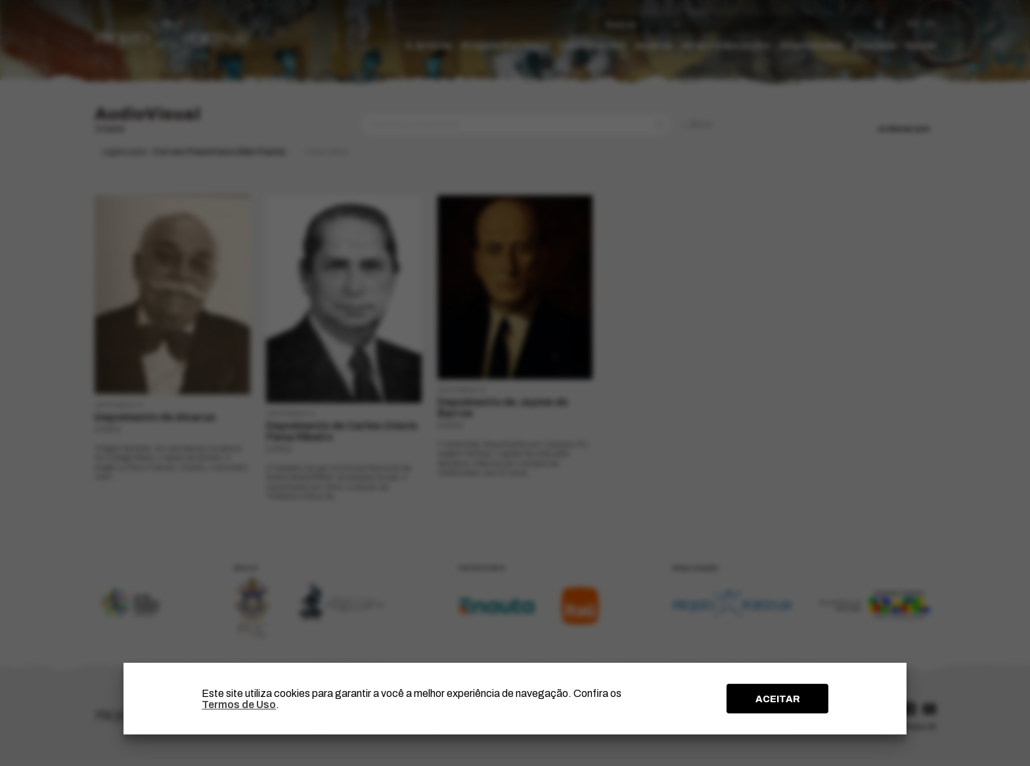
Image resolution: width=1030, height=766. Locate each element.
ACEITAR (777, 699)
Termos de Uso (239, 704)
